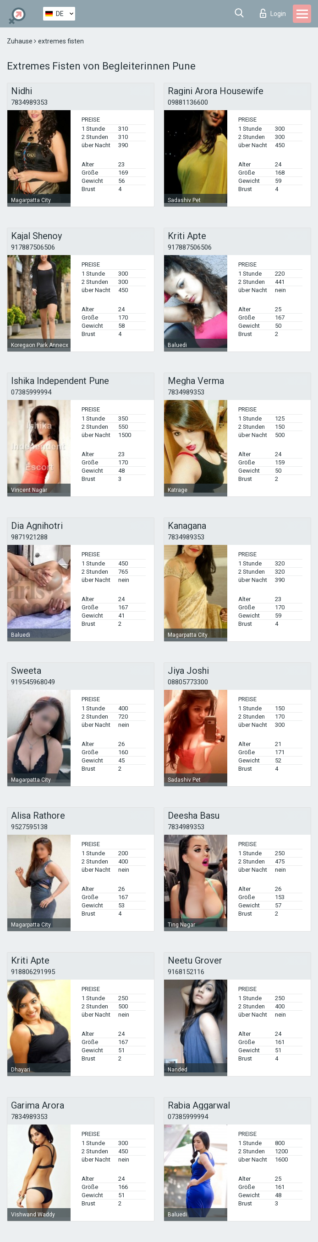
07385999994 (31, 392)
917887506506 (33, 247)
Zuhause (20, 41)
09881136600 (188, 102)
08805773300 (188, 682)
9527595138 (29, 827)
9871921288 (29, 537)
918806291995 (33, 972)
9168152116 (186, 972)
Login (273, 13)
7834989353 (29, 102)
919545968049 (33, 682)
